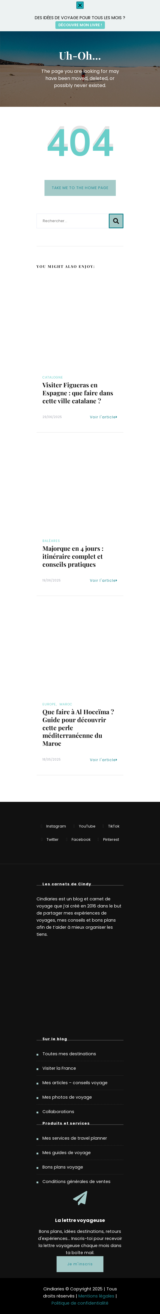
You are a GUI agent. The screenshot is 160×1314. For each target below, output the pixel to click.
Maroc (66, 704)
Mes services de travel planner (74, 1138)
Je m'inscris (80, 1264)
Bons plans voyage (62, 1167)
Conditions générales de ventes (76, 1181)
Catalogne (52, 377)
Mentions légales (96, 1296)
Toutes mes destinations (69, 1054)
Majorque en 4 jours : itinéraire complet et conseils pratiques (72, 556)
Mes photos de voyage (67, 1097)
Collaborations (58, 1112)
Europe (49, 704)
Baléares (51, 541)
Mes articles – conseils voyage (75, 1083)
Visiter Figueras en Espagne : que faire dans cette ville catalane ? (77, 392)
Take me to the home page (80, 187)
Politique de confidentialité (80, 1303)
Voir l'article (104, 417)
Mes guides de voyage (66, 1153)
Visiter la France (59, 1068)
